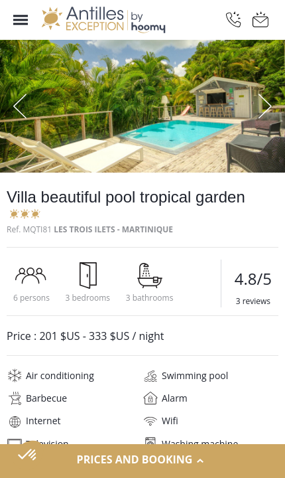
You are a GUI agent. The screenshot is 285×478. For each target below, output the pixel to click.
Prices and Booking (143, 460)
